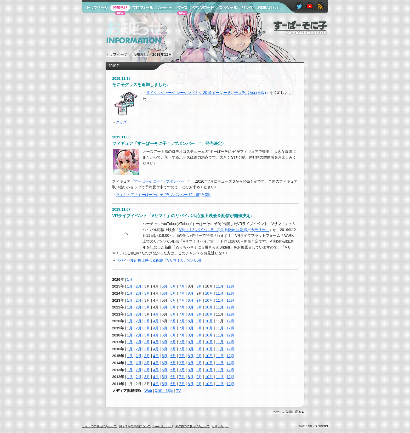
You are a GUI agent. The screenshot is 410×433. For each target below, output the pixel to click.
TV (178, 391)
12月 (231, 286)
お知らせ (140, 54)
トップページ (117, 54)
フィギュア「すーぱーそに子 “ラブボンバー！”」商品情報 (163, 195)
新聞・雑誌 (164, 391)
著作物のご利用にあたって (192, 426)
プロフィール (141, 18)
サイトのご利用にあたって (99, 426)
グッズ (121, 122)
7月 (182, 286)
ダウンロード (201, 18)
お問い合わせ (266, 18)
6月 (173, 286)
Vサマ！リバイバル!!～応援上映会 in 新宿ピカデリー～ (224, 230)
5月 (164, 286)
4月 (156, 314)
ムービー (162, 18)
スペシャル (226, 18)
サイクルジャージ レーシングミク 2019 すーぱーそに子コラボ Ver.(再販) (206, 93)
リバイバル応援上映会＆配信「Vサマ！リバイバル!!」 (160, 260)
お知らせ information (123, 48)
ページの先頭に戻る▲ (288, 412)
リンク (245, 18)
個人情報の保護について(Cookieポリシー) (146, 426)
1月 (130, 279)
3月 (147, 293)
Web (148, 391)
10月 (209, 293)
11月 (220, 286)
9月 (199, 286)
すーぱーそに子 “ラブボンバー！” (161, 181)
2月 (138, 286)
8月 (190, 293)
